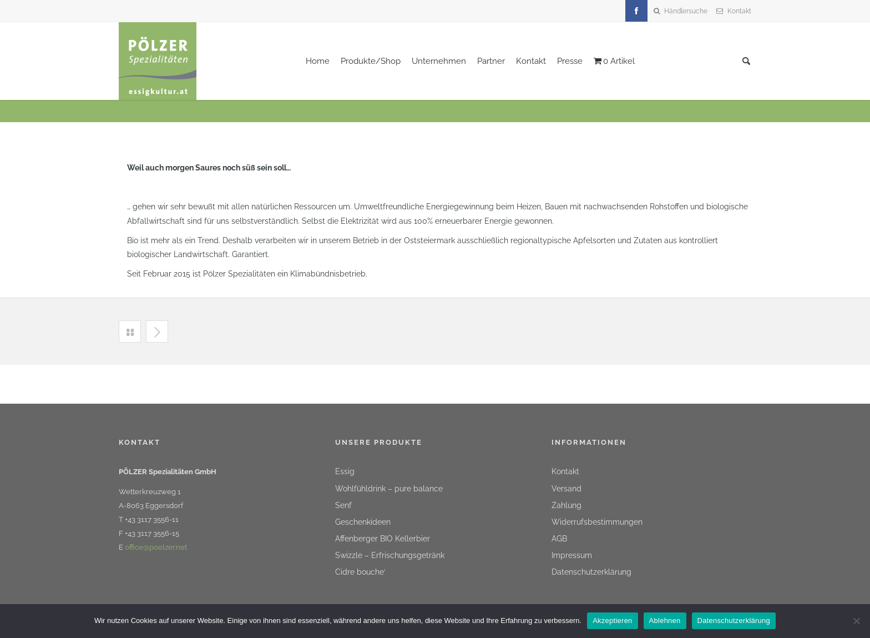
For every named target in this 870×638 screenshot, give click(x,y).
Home (318, 61)
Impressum (572, 555)
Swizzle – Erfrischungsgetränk (389, 555)
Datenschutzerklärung (591, 571)
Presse (570, 61)
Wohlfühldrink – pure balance (389, 488)
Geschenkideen (363, 522)
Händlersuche (685, 11)
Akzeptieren (612, 620)
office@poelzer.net (156, 547)
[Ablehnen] (856, 620)
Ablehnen (665, 620)
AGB (559, 538)
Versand (566, 488)
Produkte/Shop (371, 61)
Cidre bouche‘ (360, 571)
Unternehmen (439, 61)
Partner (491, 61)
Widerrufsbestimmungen (597, 522)
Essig (345, 471)
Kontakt (739, 11)
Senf (343, 505)
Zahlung (566, 505)
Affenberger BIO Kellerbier (382, 538)
